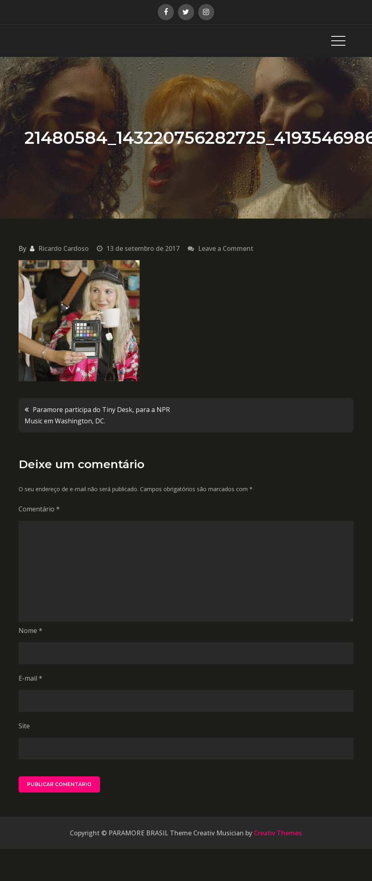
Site (24, 725)
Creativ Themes (278, 832)
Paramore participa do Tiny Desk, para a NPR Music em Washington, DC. (97, 415)
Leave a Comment (225, 248)
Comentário (39, 509)
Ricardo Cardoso (63, 248)
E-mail (30, 678)
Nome (30, 630)
